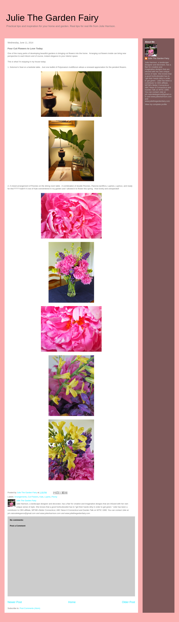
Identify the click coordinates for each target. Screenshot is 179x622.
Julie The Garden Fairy (52, 18)
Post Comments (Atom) (30, 608)
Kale (41, 497)
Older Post (128, 602)
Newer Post (15, 602)
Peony (54, 497)
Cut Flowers (33, 497)
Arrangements (20, 497)
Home (72, 602)
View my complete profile (156, 104)
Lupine (48, 497)
